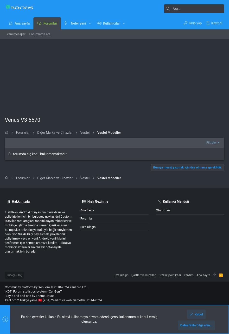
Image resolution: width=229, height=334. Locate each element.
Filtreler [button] (211, 142)
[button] (90, 23)
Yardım (189, 275)
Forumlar (86, 218)
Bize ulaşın (88, 227)
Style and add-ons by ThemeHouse (30, 296)
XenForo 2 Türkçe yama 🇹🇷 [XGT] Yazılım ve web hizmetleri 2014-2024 (53, 300)
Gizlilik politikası (170, 275)
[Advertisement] (114, 75)
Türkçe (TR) (14, 275)
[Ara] (194, 8)
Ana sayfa (87, 210)
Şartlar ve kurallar (143, 275)
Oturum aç (163, 210)
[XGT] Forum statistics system (34, 291)
